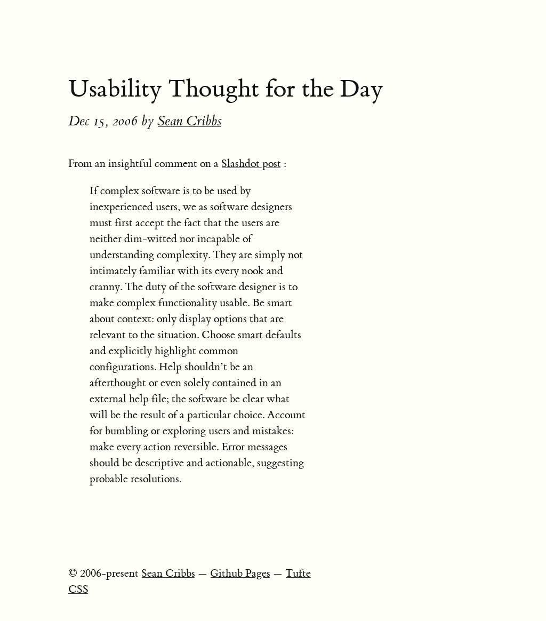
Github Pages (240, 573)
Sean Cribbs (189, 121)
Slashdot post (251, 163)
